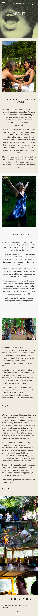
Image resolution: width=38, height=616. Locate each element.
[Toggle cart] (32, 3)
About (19, 612)
